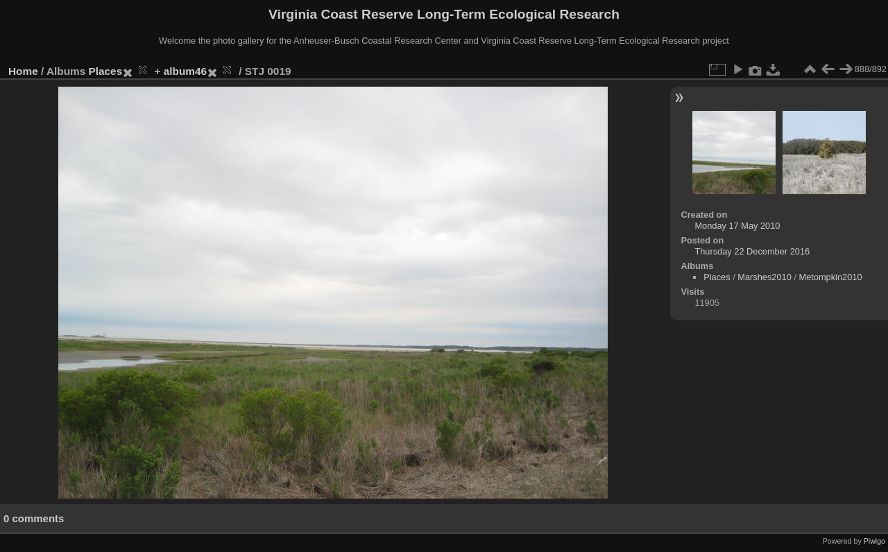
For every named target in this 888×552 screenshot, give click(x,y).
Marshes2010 (764, 277)
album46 (185, 71)
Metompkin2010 (830, 277)
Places (106, 71)
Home (23, 71)
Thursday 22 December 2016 (752, 251)
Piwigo (874, 541)
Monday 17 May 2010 (737, 226)
